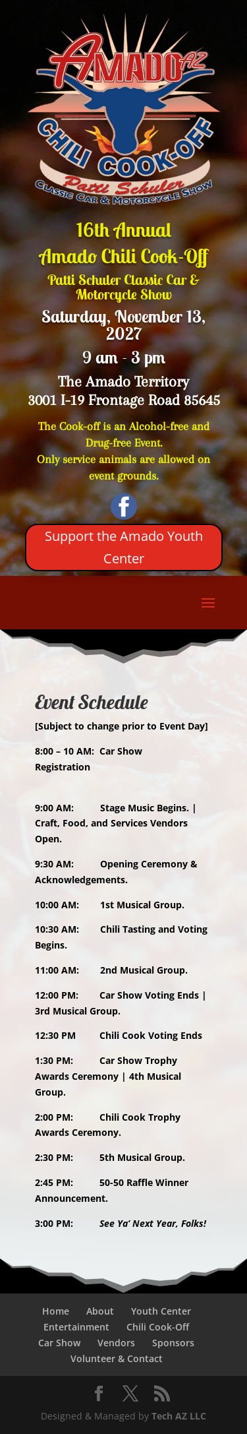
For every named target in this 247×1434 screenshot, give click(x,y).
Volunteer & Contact (116, 1358)
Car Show (59, 1342)
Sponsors (173, 1342)
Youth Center (161, 1311)
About (100, 1311)
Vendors (116, 1342)
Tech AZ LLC (178, 1416)
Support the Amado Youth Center (124, 547)
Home (55, 1311)
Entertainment (76, 1327)
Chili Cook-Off (157, 1327)
